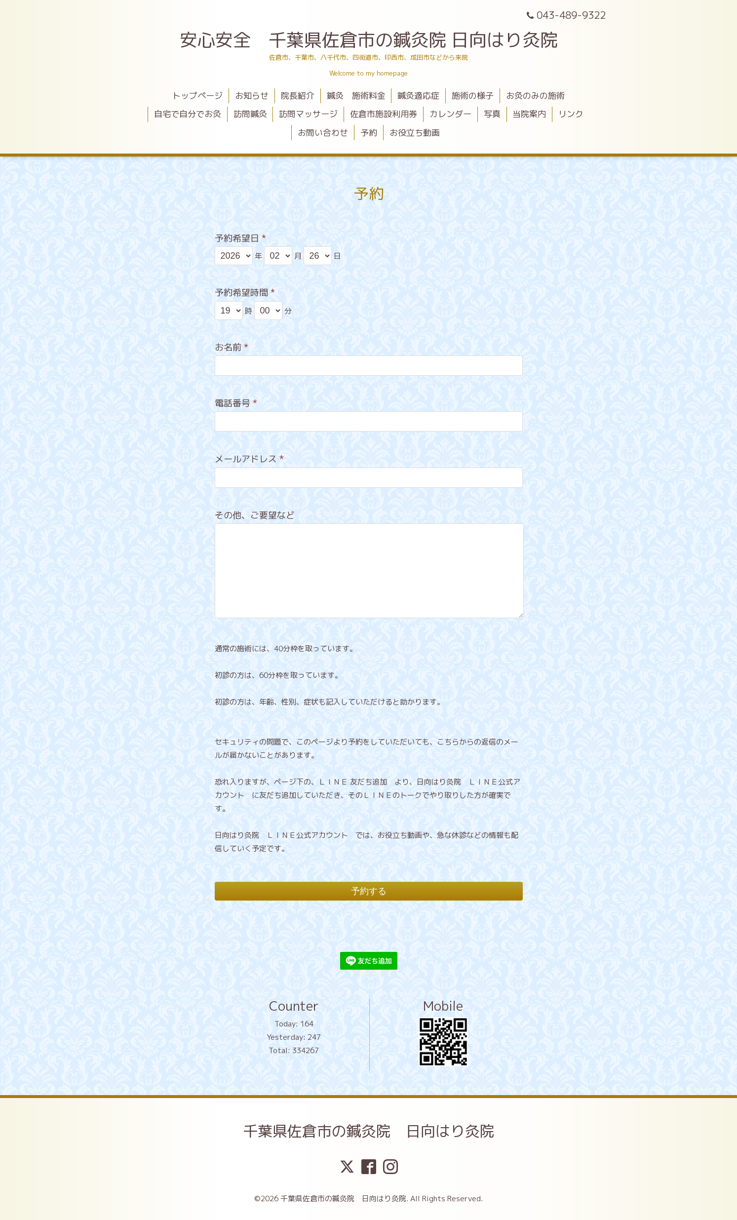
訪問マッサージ (308, 113)
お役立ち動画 (414, 132)
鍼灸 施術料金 (356, 95)
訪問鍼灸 (250, 113)
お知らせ (252, 95)
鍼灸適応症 (418, 95)
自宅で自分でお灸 (187, 113)
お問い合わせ (323, 132)
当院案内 (529, 113)
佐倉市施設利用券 (383, 113)
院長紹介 (297, 95)
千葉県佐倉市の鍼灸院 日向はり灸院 (369, 1131)
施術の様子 (473, 95)
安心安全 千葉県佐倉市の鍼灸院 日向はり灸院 (369, 39)
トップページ (197, 95)
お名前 (231, 347)
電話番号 (236, 403)
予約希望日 (240, 238)
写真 (492, 113)
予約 (368, 132)
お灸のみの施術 (535, 95)
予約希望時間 (245, 292)
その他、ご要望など (255, 515)
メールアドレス (249, 459)
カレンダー (450, 113)
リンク (570, 113)
